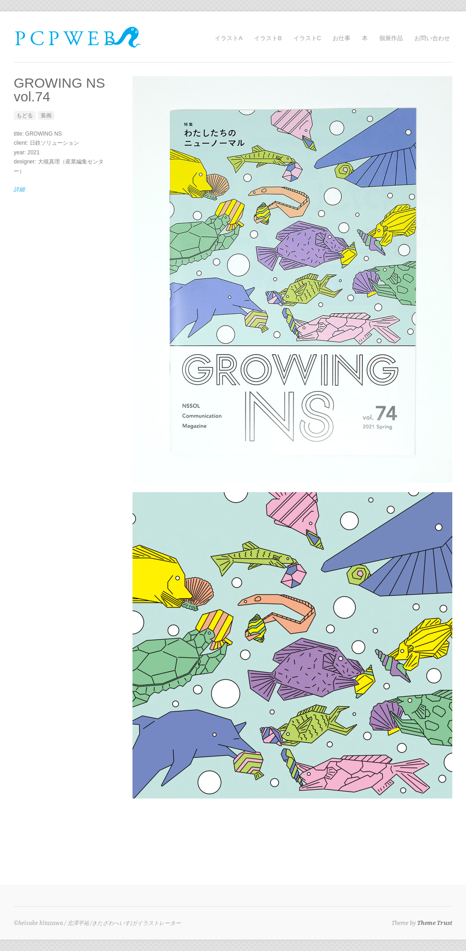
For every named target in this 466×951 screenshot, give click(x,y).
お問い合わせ (432, 38)
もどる (24, 115)
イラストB (268, 38)
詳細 (19, 189)
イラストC (307, 38)
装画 (46, 115)
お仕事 (341, 38)
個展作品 (391, 38)
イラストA (229, 38)
